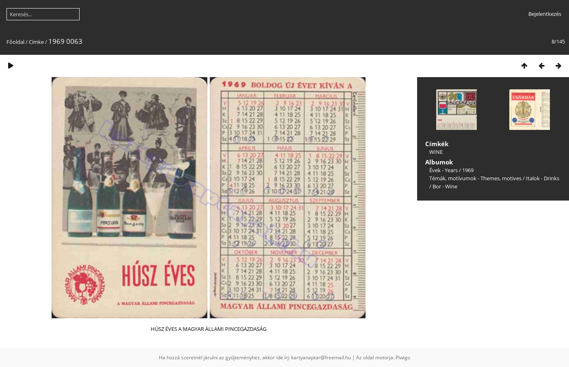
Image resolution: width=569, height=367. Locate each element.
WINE (436, 151)
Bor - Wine (445, 186)
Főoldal (15, 41)
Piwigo (403, 357)
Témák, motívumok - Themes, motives (475, 178)
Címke (36, 41)
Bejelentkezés (544, 13)
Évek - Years (443, 170)
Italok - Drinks (542, 178)
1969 (468, 170)
